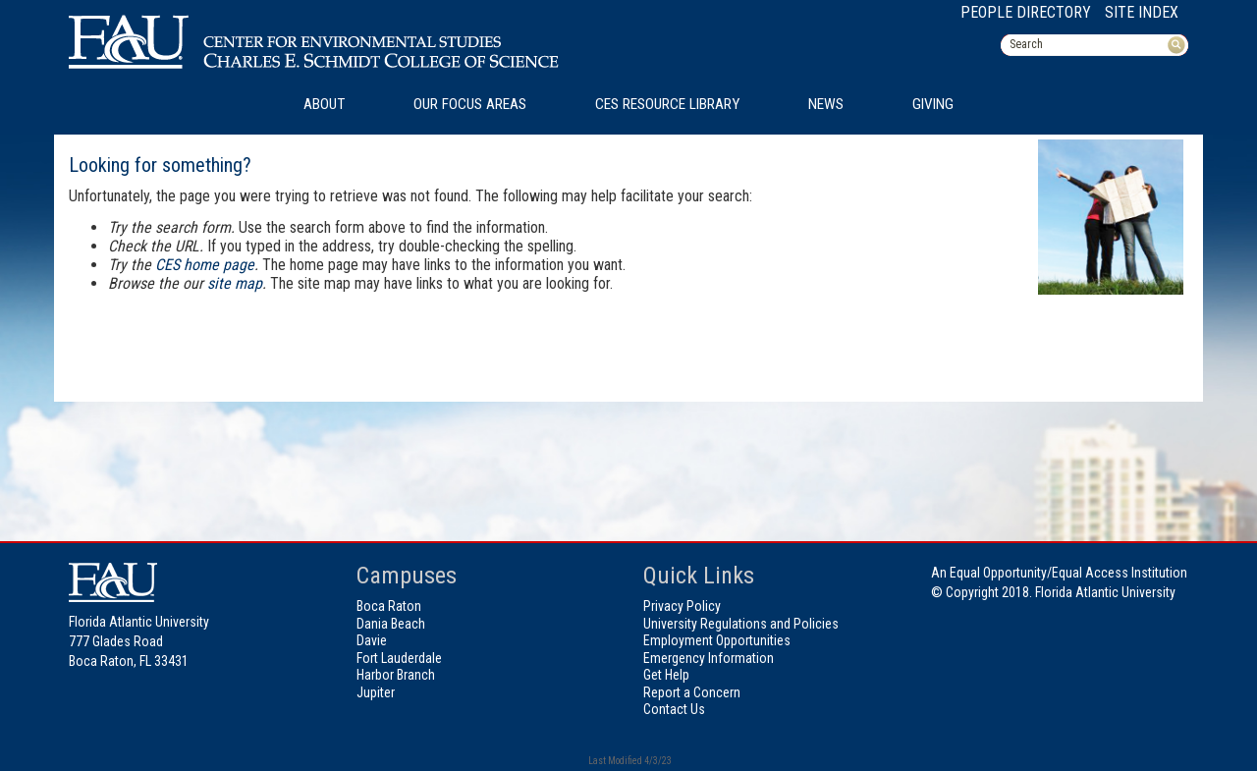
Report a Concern (691, 692)
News (826, 104)
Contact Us (674, 709)
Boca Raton (388, 606)
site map (234, 283)
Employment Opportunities (717, 640)
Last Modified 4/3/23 (629, 760)
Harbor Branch (395, 675)
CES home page (204, 264)
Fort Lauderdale (399, 658)
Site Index (1141, 12)
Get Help (666, 675)
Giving (933, 104)
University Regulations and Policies (741, 624)
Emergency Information (708, 658)
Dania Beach (390, 624)
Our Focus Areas (469, 104)
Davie (371, 640)
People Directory (1025, 12)
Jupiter (375, 692)
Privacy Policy (682, 606)
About (324, 104)
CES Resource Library (667, 104)
